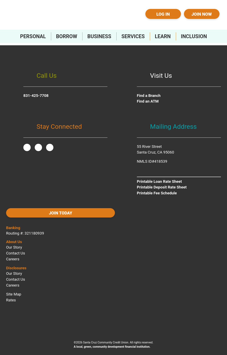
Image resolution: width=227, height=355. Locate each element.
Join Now (201, 14)
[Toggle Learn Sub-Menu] (163, 36)
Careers (12, 255)
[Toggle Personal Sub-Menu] (33, 36)
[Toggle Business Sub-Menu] (99, 36)
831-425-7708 (36, 93)
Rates (11, 296)
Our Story (14, 243)
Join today (33, 211)
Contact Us (15, 249)
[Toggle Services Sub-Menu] (133, 36)
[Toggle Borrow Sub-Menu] (66, 36)
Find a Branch (149, 93)
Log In (163, 14)
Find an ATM (148, 99)
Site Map (13, 290)
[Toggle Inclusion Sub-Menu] (194, 36)
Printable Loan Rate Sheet (159, 179)
